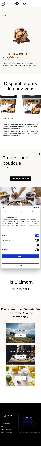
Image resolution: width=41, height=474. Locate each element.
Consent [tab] (7, 211)
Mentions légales (6, 432)
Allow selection (20, 261)
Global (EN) (27, 418)
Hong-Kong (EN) (29, 421)
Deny (20, 265)
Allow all (20, 256)
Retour (3, 15)
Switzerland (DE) (29, 419)
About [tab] (33, 211)
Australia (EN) (28, 424)
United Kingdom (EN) (30, 423)
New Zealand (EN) (29, 425)
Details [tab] (20, 211)
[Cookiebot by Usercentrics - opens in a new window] (32, 208)
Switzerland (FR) (29, 422)
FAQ (2, 426)
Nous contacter (6, 429)
